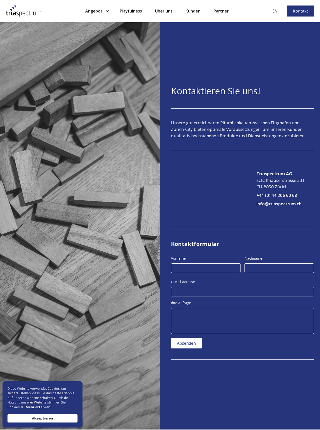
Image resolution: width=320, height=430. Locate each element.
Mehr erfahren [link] (38, 407)
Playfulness (131, 11)
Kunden (193, 11)
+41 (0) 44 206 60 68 (276, 195)
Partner (221, 11)
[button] (96, 11)
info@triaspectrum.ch (279, 204)
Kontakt (300, 11)
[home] (23, 11)
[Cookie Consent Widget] (42, 404)
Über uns (163, 11)
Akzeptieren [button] (42, 418)
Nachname (253, 258)
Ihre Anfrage (181, 302)
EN (275, 11)
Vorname (178, 258)
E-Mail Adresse (183, 281)
